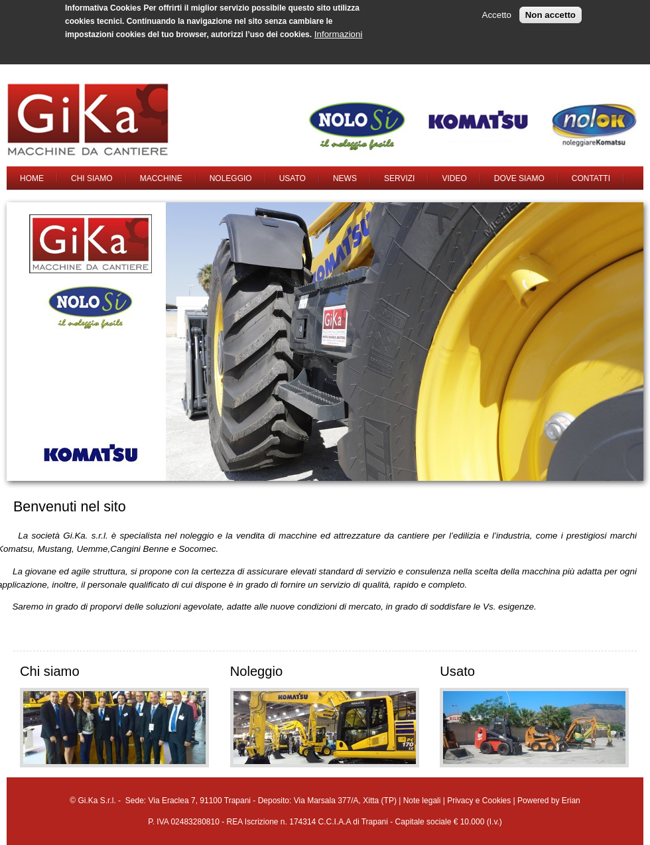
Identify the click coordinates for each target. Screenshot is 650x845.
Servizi (399, 178)
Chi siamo (92, 178)
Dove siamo (519, 178)
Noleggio (231, 178)
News (345, 178)
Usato (292, 178)
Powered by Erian (548, 800)
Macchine (161, 178)
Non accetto (550, 12)
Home (32, 178)
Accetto (496, 12)
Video (454, 178)
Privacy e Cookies (479, 800)
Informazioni (338, 31)
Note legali (422, 800)
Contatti (591, 178)
